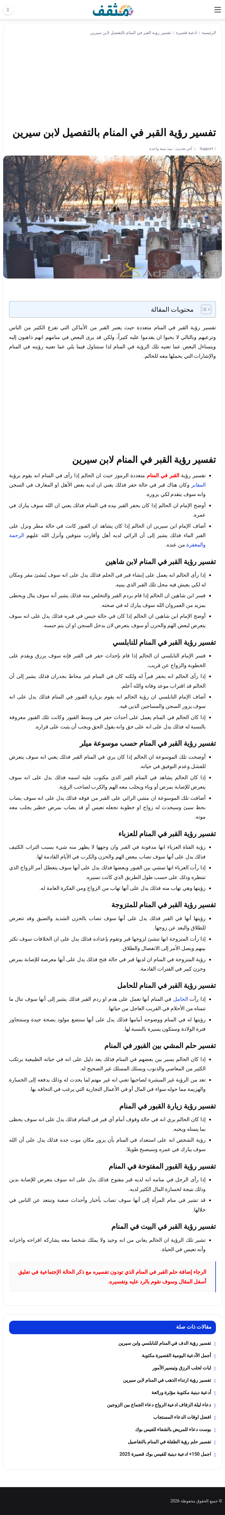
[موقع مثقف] (113, 9)
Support (206, 148)
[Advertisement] (112, 82)
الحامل (180, 999)
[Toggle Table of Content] (203, 309)
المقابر (198, 485)
